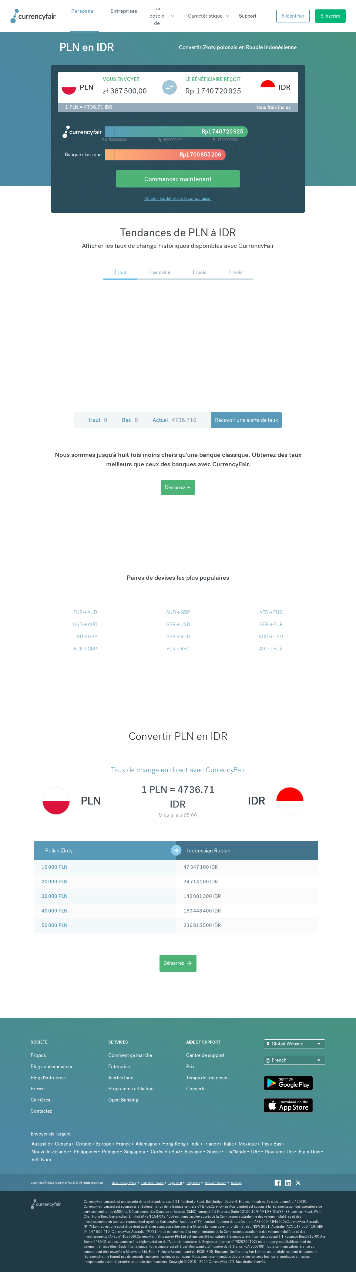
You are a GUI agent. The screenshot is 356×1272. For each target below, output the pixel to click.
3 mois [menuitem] (235, 272)
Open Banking (123, 1100)
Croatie (83, 1144)
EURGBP (85, 649)
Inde (195, 1144)
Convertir (196, 1088)
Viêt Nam (41, 1159)
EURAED (178, 649)
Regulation (193, 1183)
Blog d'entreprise (48, 1078)
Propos (38, 1055)
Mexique (248, 1144)
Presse (38, 1088)
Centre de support (205, 1055)
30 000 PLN (55, 896)
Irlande (211, 1144)
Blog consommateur (52, 1066)
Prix (190, 1066)
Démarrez (178, 487)
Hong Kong (174, 1144)
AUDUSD (271, 636)
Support (247, 16)
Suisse (214, 1152)
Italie (229, 1144)
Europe (103, 1144)
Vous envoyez (121, 79)
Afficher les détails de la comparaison (178, 198)
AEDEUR (270, 612)
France (123, 1144)
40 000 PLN (55, 911)
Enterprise (119, 1066)
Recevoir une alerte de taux (246, 420)
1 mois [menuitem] (199, 272)
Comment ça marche (130, 1055)
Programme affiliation (131, 1088)
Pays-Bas (271, 1144)
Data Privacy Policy (124, 1183)
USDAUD (85, 624)
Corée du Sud (165, 1152)
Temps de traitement (207, 1078)
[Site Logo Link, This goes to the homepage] (38, 16)
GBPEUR (271, 624)
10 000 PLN (55, 867)
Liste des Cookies (152, 1183)
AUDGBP (178, 612)
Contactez (41, 1111)
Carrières (40, 1100)
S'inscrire (330, 16)
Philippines (85, 1152)
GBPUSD (178, 624)
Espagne (193, 1152)
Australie (41, 1144)
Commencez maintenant (178, 179)
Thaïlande (236, 1152)
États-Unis (309, 1152)
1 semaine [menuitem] (159, 272)
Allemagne (146, 1144)
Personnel (83, 11)
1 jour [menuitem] (120, 272)
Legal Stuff (175, 1183)
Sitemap (236, 1183)
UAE (255, 1152)
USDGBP (85, 636)
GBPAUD (178, 636)
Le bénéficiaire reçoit (212, 79)
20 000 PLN (55, 882)
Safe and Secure (215, 1183)
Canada (63, 1144)
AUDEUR (271, 649)
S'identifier (293, 16)
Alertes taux (120, 1078)
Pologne (110, 1152)
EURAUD (85, 612)
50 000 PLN (55, 925)
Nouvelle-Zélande (50, 1152)
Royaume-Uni (279, 1152)
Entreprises (123, 11)
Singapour (135, 1152)
